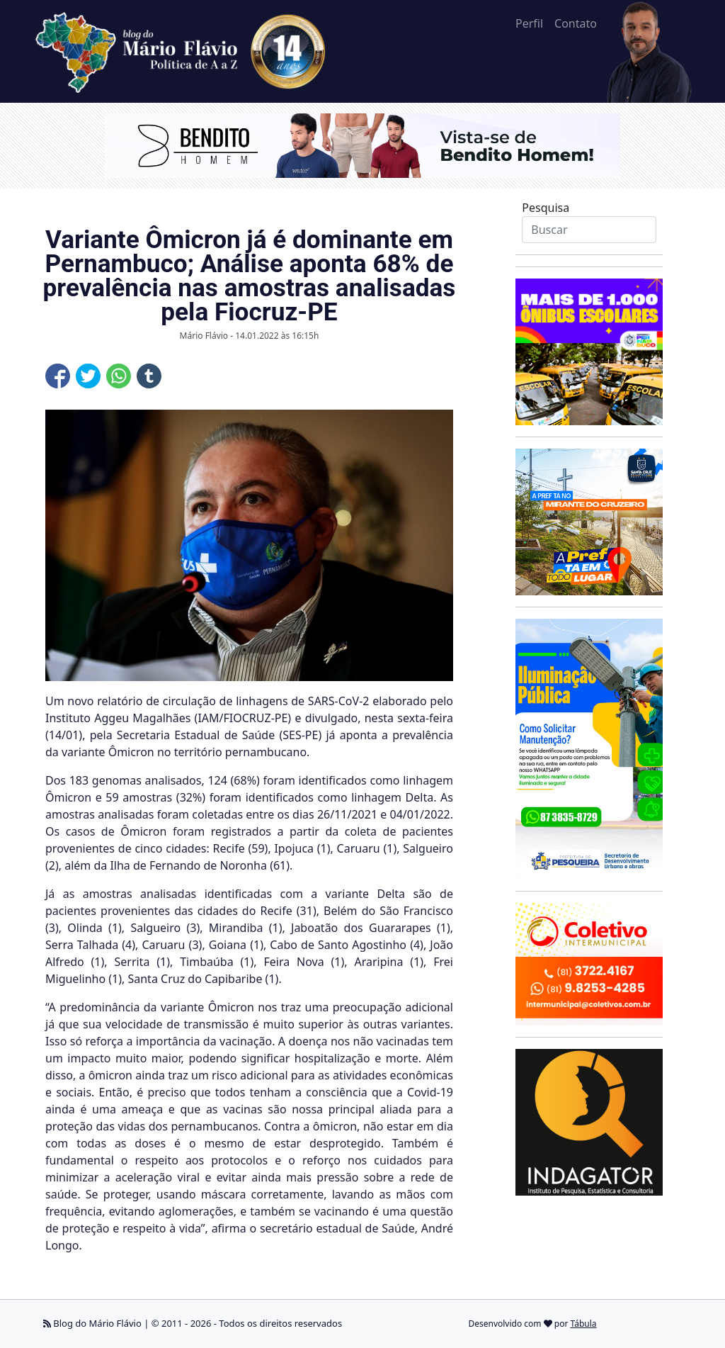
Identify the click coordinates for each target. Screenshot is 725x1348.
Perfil (529, 23)
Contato (575, 23)
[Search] (589, 229)
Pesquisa (545, 207)
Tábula (584, 1324)
